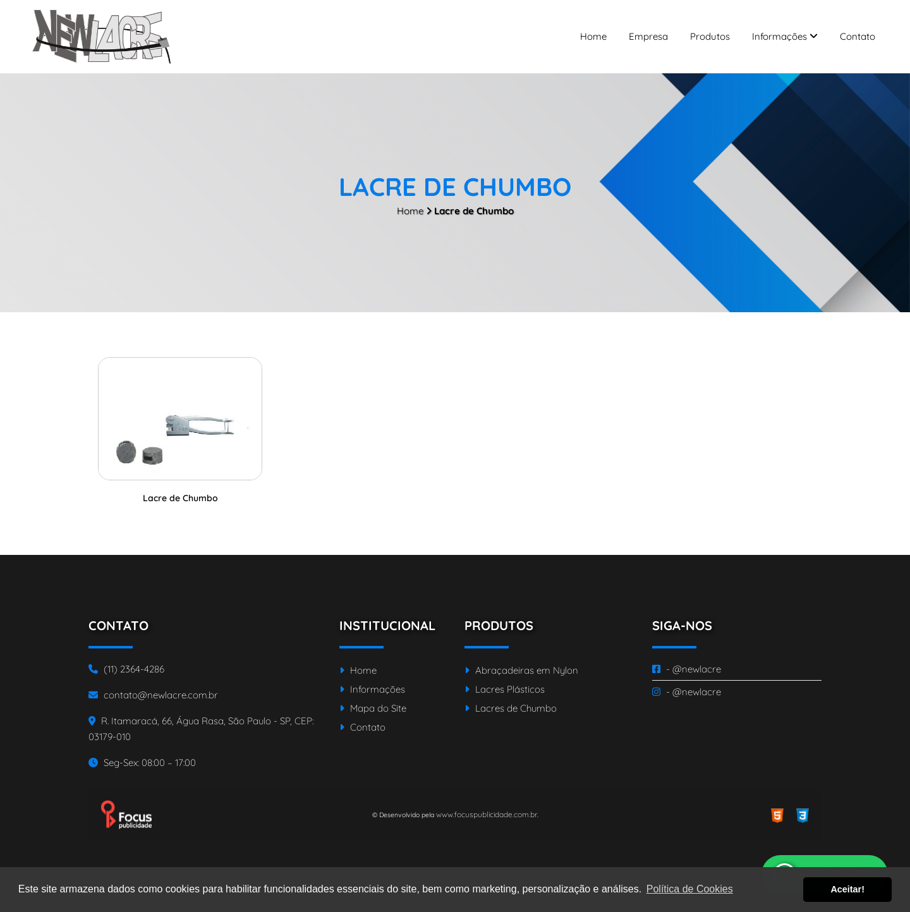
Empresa (648, 36)
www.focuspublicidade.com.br (486, 814)
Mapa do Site (372, 708)
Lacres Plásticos (504, 689)
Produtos (710, 36)
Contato (857, 36)
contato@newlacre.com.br (153, 695)
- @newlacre (686, 669)
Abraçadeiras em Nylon (521, 670)
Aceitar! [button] (847, 889)
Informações (785, 36)
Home (593, 36)
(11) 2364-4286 (126, 669)
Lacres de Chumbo (510, 708)
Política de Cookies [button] (689, 889)
